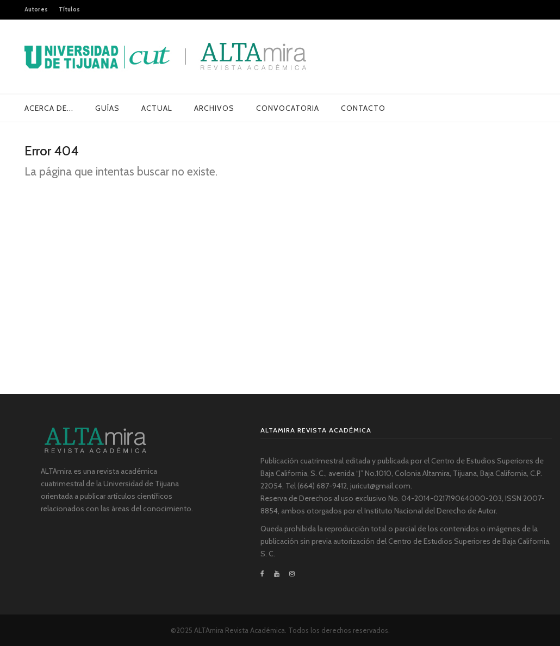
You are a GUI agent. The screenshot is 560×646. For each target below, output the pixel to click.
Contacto (363, 108)
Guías (107, 108)
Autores (36, 9)
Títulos (69, 9)
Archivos (214, 108)
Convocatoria (287, 108)
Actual (156, 108)
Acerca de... (48, 108)
